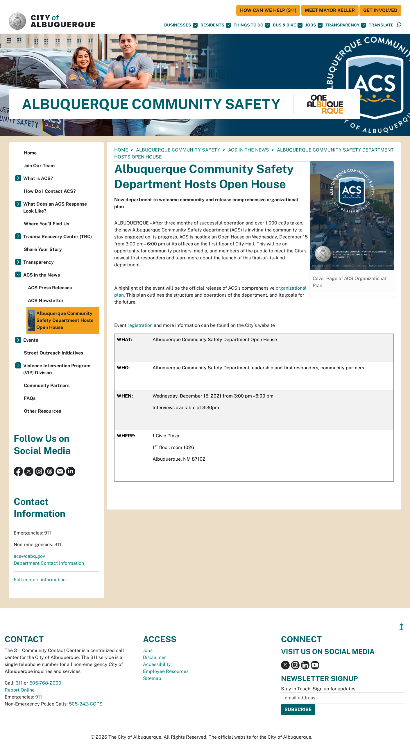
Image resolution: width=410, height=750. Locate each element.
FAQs (29, 398)
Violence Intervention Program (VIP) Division (56, 369)
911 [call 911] (38, 697)
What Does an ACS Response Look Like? (55, 207)
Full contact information (40, 579)
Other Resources (42, 411)
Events (30, 340)
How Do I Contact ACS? (50, 191)
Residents (215, 25)
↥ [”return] (401, 626)
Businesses (181, 25)
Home (121, 150)
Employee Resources (166, 671)
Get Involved (380, 10)
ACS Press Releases (50, 288)
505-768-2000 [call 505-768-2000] (45, 683)
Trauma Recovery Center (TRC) (57, 236)
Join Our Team (39, 165)
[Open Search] (398, 25)
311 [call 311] (19, 683)
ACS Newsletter (46, 300)
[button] (381, 25)
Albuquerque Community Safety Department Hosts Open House (60, 320)
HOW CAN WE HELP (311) (268, 10)
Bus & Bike (287, 25)
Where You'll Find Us (46, 224)
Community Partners (46, 385)
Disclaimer (154, 657)
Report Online (20, 690)
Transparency (345, 25)
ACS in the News (248, 150)
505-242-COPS (86, 704)
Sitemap (152, 678)
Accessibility (157, 664)
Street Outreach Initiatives (53, 353)
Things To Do (252, 25)
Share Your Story (43, 249)
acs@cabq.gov (29, 556)
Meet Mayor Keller (330, 10)
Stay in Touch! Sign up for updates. (319, 689)
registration (140, 325)
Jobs (314, 25)
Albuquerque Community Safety (178, 150)
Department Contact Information (49, 563)
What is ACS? (38, 178)
